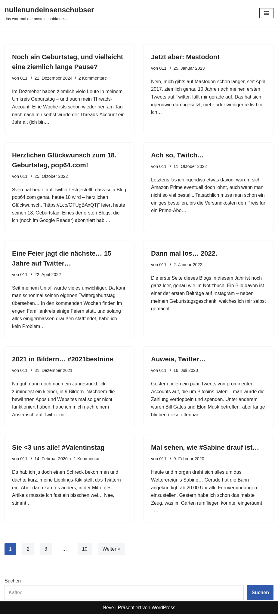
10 (85, 549)
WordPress (163, 607)
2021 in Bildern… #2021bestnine (62, 359)
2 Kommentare (93, 78)
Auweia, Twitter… (178, 359)
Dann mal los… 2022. (184, 253)
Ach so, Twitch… (177, 155)
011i (24, 78)
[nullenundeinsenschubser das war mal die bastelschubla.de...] (49, 13)
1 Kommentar (87, 458)
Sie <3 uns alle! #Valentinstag (58, 447)
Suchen (13, 580)
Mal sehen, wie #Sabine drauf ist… (205, 447)
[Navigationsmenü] (266, 13)
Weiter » (111, 549)
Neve (108, 607)
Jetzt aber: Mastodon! (185, 57)
